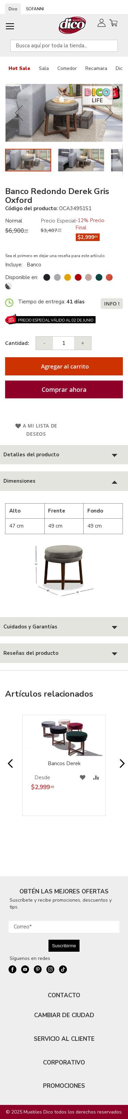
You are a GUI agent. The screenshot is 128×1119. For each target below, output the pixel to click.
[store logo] (72, 25)
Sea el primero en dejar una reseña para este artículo (55, 255)
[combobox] (64, 46)
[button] (18, 113)
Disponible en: (21, 277)
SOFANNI (35, 9)
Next (120, 767)
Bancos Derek (64, 763)
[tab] (64, 455)
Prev (8, 767)
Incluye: (15, 264)
